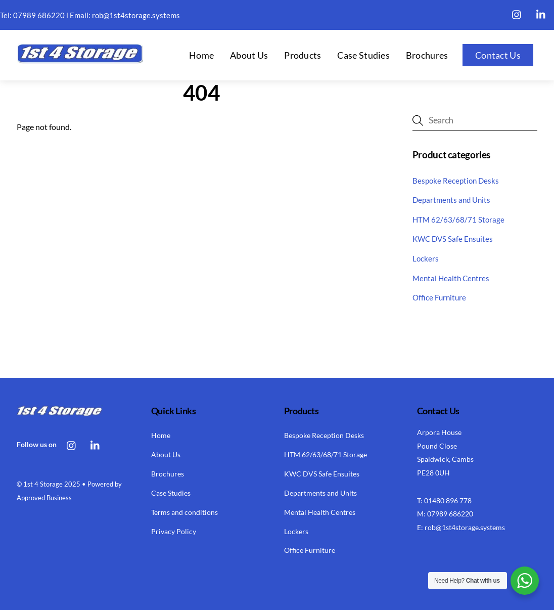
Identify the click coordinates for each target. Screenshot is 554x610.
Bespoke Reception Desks (455, 180)
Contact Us (498, 55)
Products (302, 55)
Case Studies (363, 55)
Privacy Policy (173, 531)
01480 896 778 (448, 500)
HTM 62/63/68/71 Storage (458, 219)
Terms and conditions (184, 512)
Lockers (425, 258)
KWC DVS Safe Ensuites (452, 238)
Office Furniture (439, 297)
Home (201, 55)
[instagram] (517, 12)
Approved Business (44, 498)
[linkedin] (541, 12)
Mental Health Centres (450, 278)
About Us (249, 55)
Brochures (427, 55)
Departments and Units (451, 199)
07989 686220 (39, 15)
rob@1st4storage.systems (136, 15)
